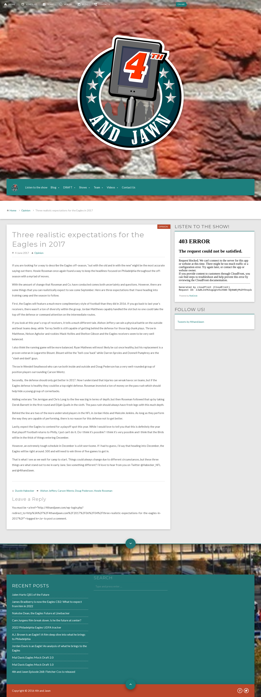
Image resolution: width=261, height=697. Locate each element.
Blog (85, 4)
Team (50, 4)
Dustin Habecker (24, 490)
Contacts (104, 4)
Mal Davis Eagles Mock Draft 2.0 (21, 656)
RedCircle (193, 296)
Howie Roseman (103, 490)
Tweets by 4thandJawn (190, 321)
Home (12, 4)
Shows (83, 187)
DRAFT (67, 187)
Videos (67, 4)
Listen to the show (36, 187)
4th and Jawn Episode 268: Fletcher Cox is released (32, 669)
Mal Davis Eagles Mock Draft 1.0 (21, 662)
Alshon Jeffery (48, 490)
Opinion (25, 210)
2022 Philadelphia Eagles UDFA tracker (25, 627)
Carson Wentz (66, 490)
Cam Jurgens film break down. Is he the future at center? (35, 620)
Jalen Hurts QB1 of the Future (19, 596)
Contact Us (128, 187)
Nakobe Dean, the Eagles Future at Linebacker (29, 613)
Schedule (31, 4)
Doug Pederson (84, 490)
